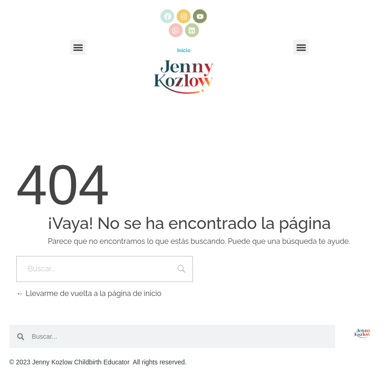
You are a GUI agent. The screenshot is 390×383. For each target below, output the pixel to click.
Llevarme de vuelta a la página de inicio (88, 293)
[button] (78, 47)
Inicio (184, 50)
